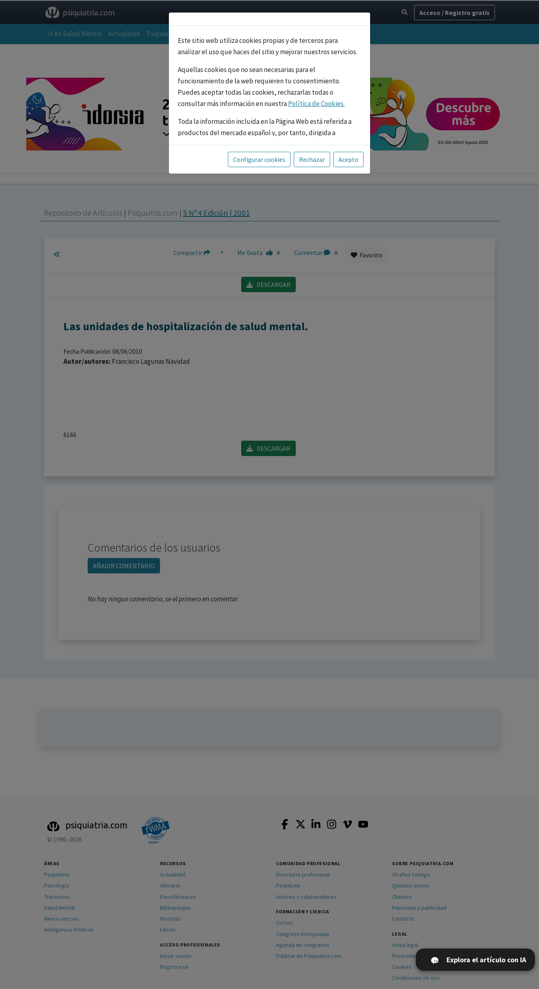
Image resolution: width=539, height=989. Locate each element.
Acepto (348, 159)
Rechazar (312, 159)
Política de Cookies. (316, 103)
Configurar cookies (259, 159)
